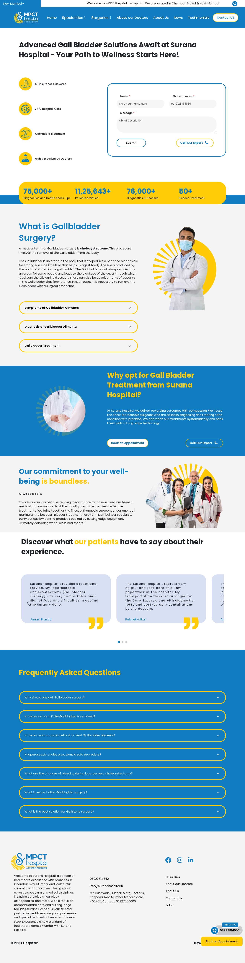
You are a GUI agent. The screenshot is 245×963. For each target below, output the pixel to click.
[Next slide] (222, 603)
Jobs (169, 905)
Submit (131, 143)
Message (127, 113)
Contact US (225, 17)
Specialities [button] (72, 17)
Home (52, 17)
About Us (161, 17)
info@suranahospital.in (106, 886)
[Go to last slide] (29, 603)
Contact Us (174, 898)
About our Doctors (132, 17)
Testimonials (198, 17)
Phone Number (184, 96)
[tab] (119, 642)
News (178, 17)
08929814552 (99, 879)
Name (125, 96)
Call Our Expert (194, 143)
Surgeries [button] (100, 17)
